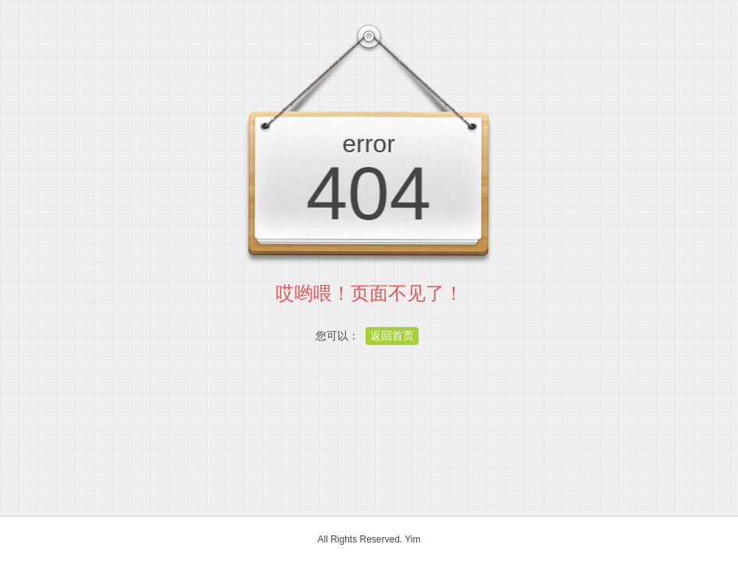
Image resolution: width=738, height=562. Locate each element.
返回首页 (392, 335)
